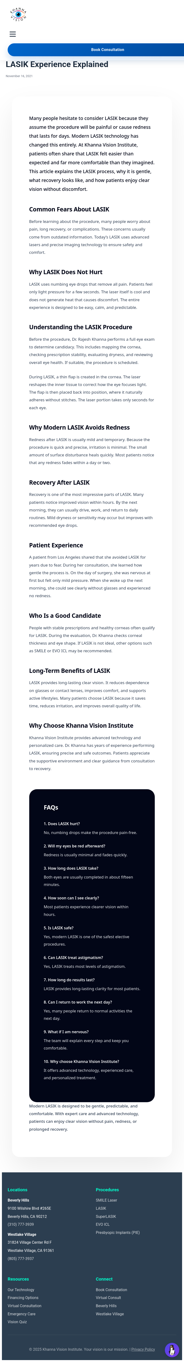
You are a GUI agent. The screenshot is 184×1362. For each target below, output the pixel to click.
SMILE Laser (106, 1200)
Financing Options (23, 1297)
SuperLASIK (106, 1216)
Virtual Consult (108, 1297)
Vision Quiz (17, 1322)
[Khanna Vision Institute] (18, 14)
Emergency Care (21, 1314)
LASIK (101, 1208)
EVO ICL (103, 1224)
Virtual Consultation (24, 1306)
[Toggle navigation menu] (13, 34)
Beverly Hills (106, 1306)
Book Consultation (111, 1290)
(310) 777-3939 (21, 1224)
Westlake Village (110, 1314)
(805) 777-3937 (21, 1258)
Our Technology (21, 1290)
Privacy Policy (143, 1349)
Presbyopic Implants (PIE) (118, 1232)
